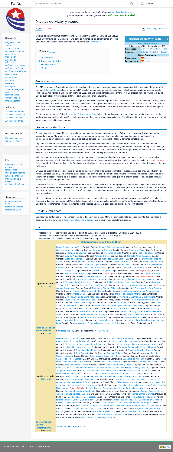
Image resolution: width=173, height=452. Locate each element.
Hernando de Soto (112, 253)
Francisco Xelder (96, 285)
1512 (43, 286)
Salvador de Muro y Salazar (69, 359)
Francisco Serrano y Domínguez (80, 379)
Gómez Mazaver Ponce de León (88, 311)
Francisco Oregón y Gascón (148, 288)
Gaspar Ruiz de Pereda (133, 267)
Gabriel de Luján (91, 265)
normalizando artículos (120, 12)
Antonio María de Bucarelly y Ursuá (72, 341)
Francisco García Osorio (113, 259)
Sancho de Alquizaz (65, 270)
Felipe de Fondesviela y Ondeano (122, 341)
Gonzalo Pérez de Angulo (139, 256)
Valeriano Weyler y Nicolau (109, 414)
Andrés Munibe (79, 294)
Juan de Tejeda (124, 265)
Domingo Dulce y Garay (124, 379)
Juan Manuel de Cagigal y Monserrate (138, 344)
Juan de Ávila (71, 256)
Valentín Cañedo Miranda (76, 376)
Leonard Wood (78, 426)
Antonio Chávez (102, 256)
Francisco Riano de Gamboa (78, 282)
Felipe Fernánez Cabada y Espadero (91, 405)
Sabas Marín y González (150, 400)
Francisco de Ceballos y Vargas (133, 385)
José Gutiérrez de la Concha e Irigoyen (127, 388)
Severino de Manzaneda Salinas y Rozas (136, 297)
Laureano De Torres (118, 308)
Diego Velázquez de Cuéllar (69, 247)
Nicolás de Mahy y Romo (76, 365)
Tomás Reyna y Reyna (142, 397)
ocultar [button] (53, 52)
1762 (48, 286)
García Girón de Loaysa (95, 276)
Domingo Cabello (115, 353)
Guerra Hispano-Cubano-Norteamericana (44, 425)
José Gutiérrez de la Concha (130, 373)
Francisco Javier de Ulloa (137, 370)
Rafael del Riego (51, 90)
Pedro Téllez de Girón (89, 370)
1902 (48, 430)
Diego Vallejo (145, 270)
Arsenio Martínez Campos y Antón (72, 394)
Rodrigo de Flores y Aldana (104, 288)
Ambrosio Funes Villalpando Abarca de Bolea (99, 323)
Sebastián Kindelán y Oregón (119, 365)
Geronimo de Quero (101, 270)
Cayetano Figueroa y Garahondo (80, 391)
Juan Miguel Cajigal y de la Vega (154, 49)
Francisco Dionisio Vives (67, 367)
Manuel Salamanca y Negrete (137, 402)
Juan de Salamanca (65, 288)
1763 (48, 333)
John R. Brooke (63, 426)
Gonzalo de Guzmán (102, 250)
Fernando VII (96, 42)
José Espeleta (82, 353)
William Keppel (101, 331)
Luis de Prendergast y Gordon (81, 397)
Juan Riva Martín (152, 273)
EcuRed (17, 4)
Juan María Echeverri (110, 362)
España (147, 58)
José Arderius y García (102, 411)
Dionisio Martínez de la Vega (92, 314)
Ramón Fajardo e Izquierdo (125, 400)
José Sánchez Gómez (120, 405)
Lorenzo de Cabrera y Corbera (90, 279)
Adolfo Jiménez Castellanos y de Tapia (97, 417)
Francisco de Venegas (75, 273)
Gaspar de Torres (155, 261)
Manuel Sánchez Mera (112, 402)
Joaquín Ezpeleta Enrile (67, 370)
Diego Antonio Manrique (67, 338)
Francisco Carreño (121, 261)
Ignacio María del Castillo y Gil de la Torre (75, 400)
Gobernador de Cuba (147, 43)
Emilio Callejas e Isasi (66, 402)
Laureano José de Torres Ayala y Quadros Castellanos (118, 305)
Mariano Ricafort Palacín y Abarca (96, 367)
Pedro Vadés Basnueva (93, 267)
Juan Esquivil (109, 273)
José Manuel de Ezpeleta (87, 350)
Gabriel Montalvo (87, 261)
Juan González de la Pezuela (103, 376)
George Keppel (66, 331)
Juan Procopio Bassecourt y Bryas (106, 356)
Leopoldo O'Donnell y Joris (68, 373)
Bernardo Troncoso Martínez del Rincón (137, 347)
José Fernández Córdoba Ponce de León (140, 291)
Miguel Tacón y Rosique (137, 367)
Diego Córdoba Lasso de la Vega (80, 300)
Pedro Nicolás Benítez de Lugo (145, 300)
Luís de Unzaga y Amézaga (77, 347)
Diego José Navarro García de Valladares (84, 344)
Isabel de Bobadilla (147, 253)
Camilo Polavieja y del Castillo (87, 408)
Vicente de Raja (152, 308)
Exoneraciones (43, 446)
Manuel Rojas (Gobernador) (112, 247)
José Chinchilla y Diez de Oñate (146, 405)
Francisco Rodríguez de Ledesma (88, 291)
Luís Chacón (121, 302)
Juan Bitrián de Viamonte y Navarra (138, 279)
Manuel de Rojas (137, 250)
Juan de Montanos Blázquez (135, 285)
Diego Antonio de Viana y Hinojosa (83, 297)
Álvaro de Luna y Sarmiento (122, 282)
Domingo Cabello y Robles (140, 350)
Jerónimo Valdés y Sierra (112, 370)
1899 (48, 379)
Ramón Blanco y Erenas (143, 394)
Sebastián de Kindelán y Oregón (154, 52)
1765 (43, 379)
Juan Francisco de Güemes (135, 314)
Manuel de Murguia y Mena (127, 294)
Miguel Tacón (119, 367)
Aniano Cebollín (77, 388)
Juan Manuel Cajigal (147, 362)
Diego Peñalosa (131, 317)
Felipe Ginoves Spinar (127, 382)
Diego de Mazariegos (75, 259)
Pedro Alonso (105, 320)
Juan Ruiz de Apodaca (133, 359)
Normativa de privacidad (13, 446)
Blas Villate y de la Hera (86, 385)
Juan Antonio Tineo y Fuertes (93, 317)
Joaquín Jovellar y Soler (97, 388)
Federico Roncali (107, 373)
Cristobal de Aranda (143, 276)
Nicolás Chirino (80, 302)
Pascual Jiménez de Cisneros (120, 338)
